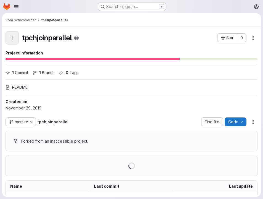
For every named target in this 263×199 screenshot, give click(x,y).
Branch (44, 72)
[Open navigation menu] (16, 6)
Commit (17, 72)
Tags (69, 72)
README (17, 87)
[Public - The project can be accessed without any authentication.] (76, 38)
